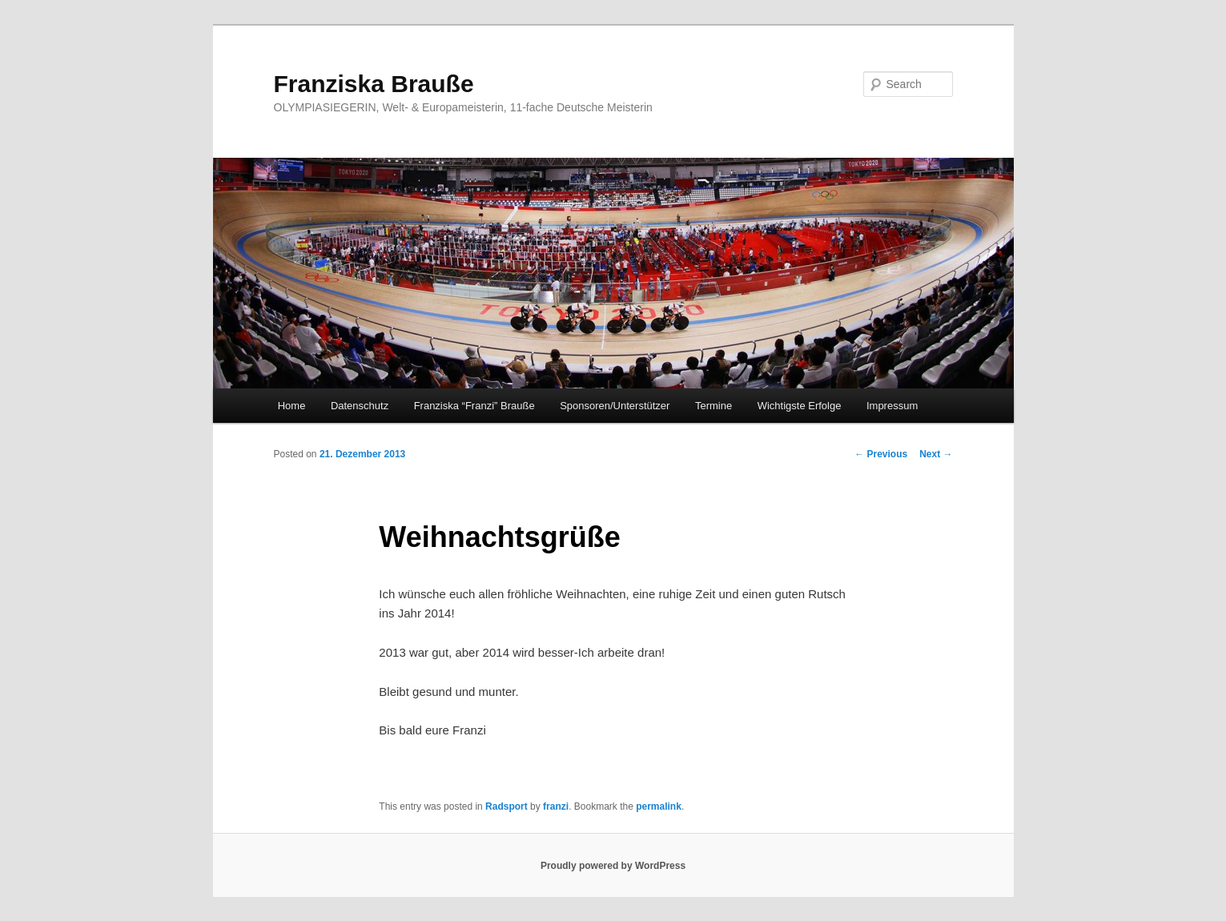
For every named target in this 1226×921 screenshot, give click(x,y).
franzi (556, 806)
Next (935, 454)
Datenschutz (359, 406)
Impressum (892, 406)
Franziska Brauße (374, 83)
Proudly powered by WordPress (613, 865)
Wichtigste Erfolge (800, 406)
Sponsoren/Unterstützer (614, 406)
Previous (880, 454)
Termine (713, 406)
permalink (658, 806)
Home (292, 406)
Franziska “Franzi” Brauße (474, 406)
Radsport (506, 806)
